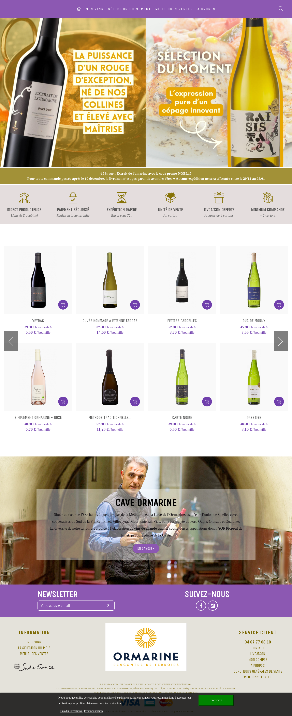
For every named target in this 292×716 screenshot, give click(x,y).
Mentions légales (258, 677)
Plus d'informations (71, 711)
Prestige (254, 417)
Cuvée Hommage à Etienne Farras (110, 320)
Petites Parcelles (182, 320)
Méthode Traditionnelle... (110, 417)
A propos (206, 9)
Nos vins (95, 9)
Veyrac (38, 320)
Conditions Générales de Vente (258, 671)
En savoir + (146, 548)
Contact (257, 648)
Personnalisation (93, 711)
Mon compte (257, 659)
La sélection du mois (34, 648)
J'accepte (216, 700)
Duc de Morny (254, 320)
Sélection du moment (129, 9)
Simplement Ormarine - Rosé (38, 417)
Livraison (257, 654)
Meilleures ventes (174, 9)
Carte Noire (182, 417)
